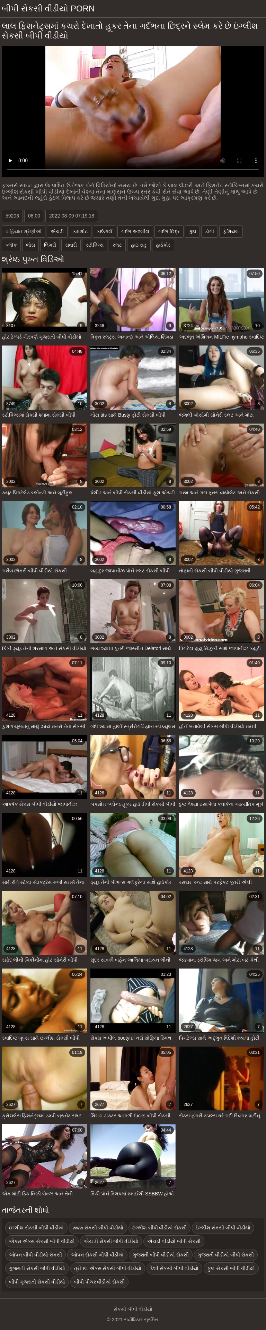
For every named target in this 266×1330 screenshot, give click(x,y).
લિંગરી (50, 245)
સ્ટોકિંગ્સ (95, 245)
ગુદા (192, 231)
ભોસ (30, 245)
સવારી (71, 245)
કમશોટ (80, 231)
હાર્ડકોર (163, 245)
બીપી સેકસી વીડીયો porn (48, 8)
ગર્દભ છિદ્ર (169, 231)
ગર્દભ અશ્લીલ (135, 231)
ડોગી (209, 231)
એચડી (57, 231)
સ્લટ (117, 245)
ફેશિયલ (231, 231)
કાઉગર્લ (104, 231)
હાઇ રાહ (139, 245)
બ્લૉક (11, 245)
